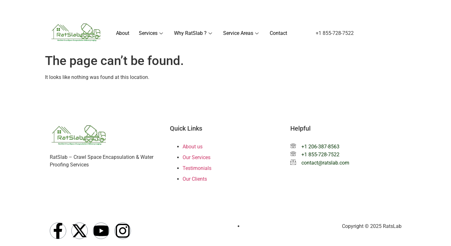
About (122, 33)
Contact (278, 33)
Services (151, 33)
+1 (287, 9)
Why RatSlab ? (194, 33)
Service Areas (241, 33)
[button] (334, 33)
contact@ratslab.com (351, 9)
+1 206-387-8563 (320, 147)
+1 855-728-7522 (320, 155)
